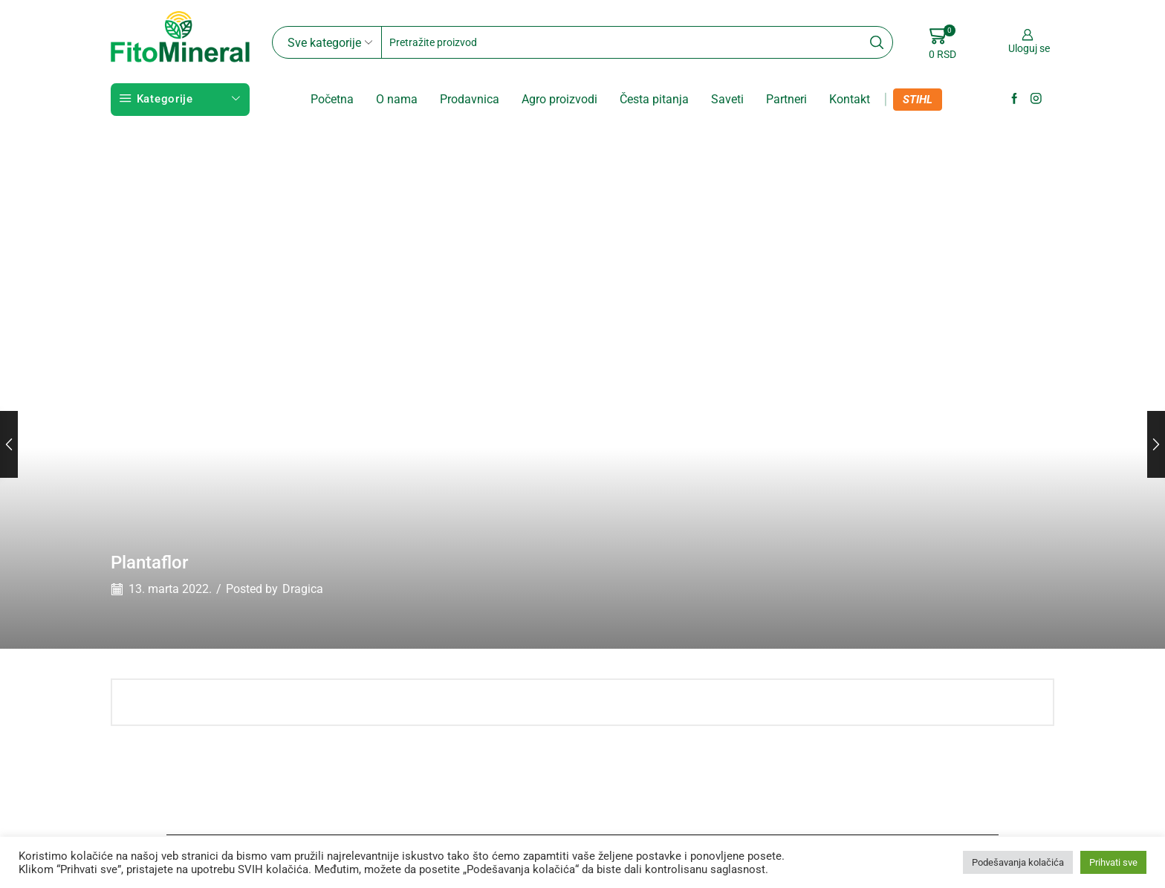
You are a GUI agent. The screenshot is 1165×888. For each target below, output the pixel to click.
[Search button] (876, 42)
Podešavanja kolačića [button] (1018, 862)
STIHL (917, 99)
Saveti (727, 99)
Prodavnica (469, 99)
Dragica (302, 589)
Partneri (786, 99)
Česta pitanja (654, 99)
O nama (397, 99)
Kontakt (849, 99)
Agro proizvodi (559, 99)
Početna (332, 99)
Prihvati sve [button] (1113, 862)
